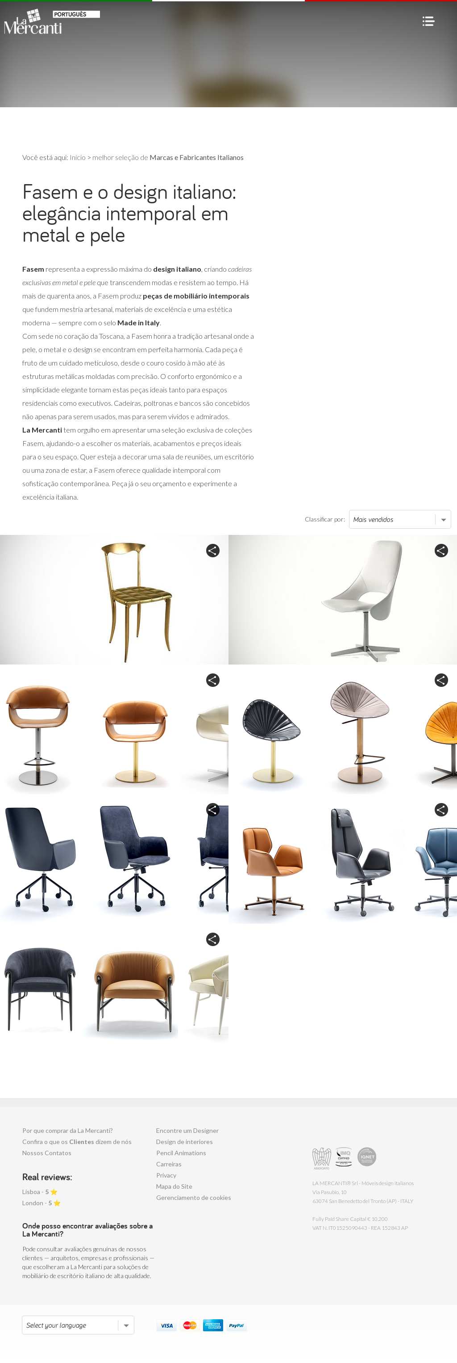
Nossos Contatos (46, 1153)
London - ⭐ (41, 1203)
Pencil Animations (181, 1153)
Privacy (166, 1175)
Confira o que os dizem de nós (77, 1141)
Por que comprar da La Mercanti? (67, 1130)
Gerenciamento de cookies (193, 1197)
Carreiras (169, 1164)
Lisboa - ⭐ (40, 1191)
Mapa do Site (174, 1186)
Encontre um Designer (187, 1130)
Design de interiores (184, 1141)
